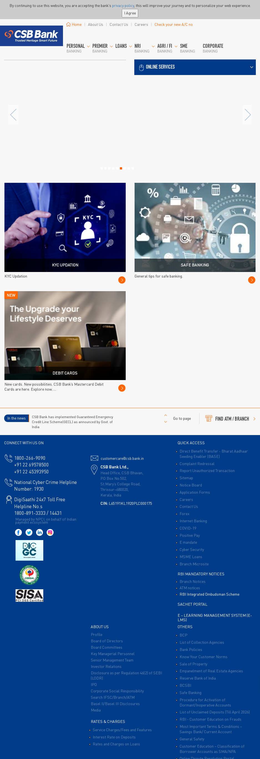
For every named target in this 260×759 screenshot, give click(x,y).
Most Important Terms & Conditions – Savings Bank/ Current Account (211, 729)
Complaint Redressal (197, 463)
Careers (141, 24)
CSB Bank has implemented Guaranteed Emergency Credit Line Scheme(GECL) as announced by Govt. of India (72, 422)
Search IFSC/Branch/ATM (113, 697)
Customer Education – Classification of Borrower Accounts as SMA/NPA (212, 748)
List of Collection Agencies (202, 642)
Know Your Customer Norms (204, 656)
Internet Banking (193, 520)
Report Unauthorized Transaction (207, 470)
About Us (95, 24)
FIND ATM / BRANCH (230, 418)
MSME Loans (191, 556)
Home (74, 24)
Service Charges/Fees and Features (122, 729)
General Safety (192, 738)
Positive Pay (190, 535)
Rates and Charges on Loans (116, 743)
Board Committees (106, 647)
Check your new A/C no (174, 24)
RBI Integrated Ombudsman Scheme (209, 593)
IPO (94, 684)
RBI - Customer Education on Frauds (210, 718)
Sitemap (186, 477)
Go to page (182, 418)
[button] (195, 66)
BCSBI (185, 685)
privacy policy (123, 5)
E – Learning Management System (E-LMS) (215, 617)
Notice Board (191, 484)
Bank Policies (191, 649)
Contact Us (119, 24)
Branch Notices (193, 581)
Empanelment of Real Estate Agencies (211, 670)
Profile (96, 634)
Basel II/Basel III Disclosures (115, 703)
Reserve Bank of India (198, 677)
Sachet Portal (192, 603)
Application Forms (195, 492)
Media (96, 709)
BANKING (102, 48)
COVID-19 (188, 527)
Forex (185, 513)
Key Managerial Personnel (113, 653)
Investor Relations (106, 666)
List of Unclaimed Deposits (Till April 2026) (215, 711)
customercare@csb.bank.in (122, 458)
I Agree (130, 12)
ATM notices (190, 587)
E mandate (188, 542)
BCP (183, 634)
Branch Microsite (194, 563)
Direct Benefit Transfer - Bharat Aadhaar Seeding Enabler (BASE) (214, 453)
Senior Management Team (112, 659)
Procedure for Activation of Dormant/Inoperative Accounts (205, 702)
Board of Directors (107, 640)
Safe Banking (190, 692)
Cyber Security (192, 549)
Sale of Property (193, 663)
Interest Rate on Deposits (114, 736)
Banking (78, 48)
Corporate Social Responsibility (117, 690)
